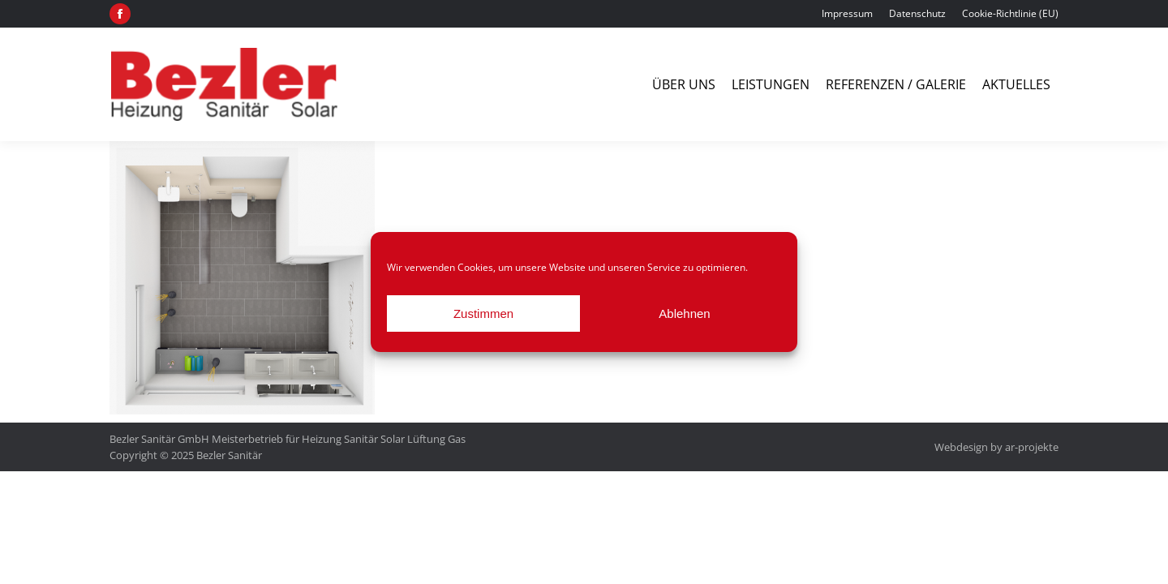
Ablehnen (684, 313)
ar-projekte (1031, 447)
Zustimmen (483, 313)
